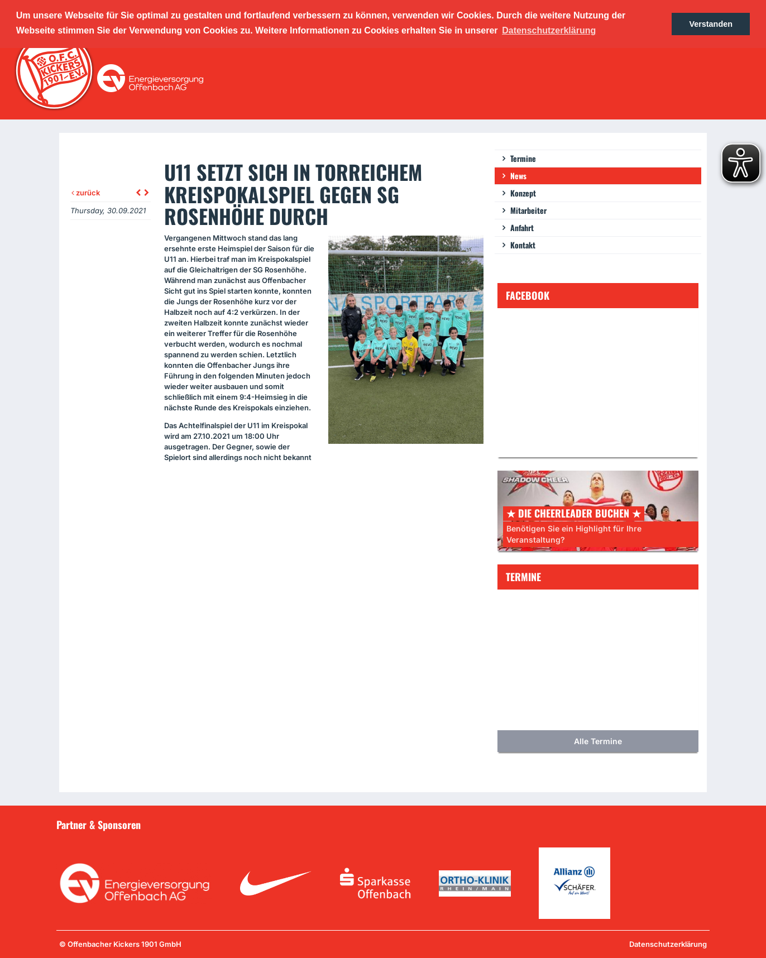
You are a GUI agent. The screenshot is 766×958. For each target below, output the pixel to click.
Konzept (523, 193)
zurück (85, 192)
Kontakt (522, 245)
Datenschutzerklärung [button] (549, 30)
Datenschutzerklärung (668, 944)
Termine (523, 158)
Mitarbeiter (528, 210)
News (518, 175)
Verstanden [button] (711, 24)
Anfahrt (522, 227)
